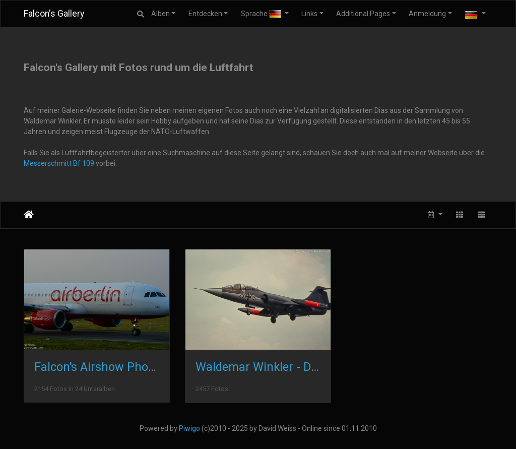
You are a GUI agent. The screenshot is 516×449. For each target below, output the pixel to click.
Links (309, 14)
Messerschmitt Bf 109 (59, 163)
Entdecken (205, 14)
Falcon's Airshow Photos (99, 367)
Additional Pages (363, 14)
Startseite (29, 214)
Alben (160, 14)
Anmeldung (427, 14)
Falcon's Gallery (54, 14)
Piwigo (189, 428)
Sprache (262, 14)
